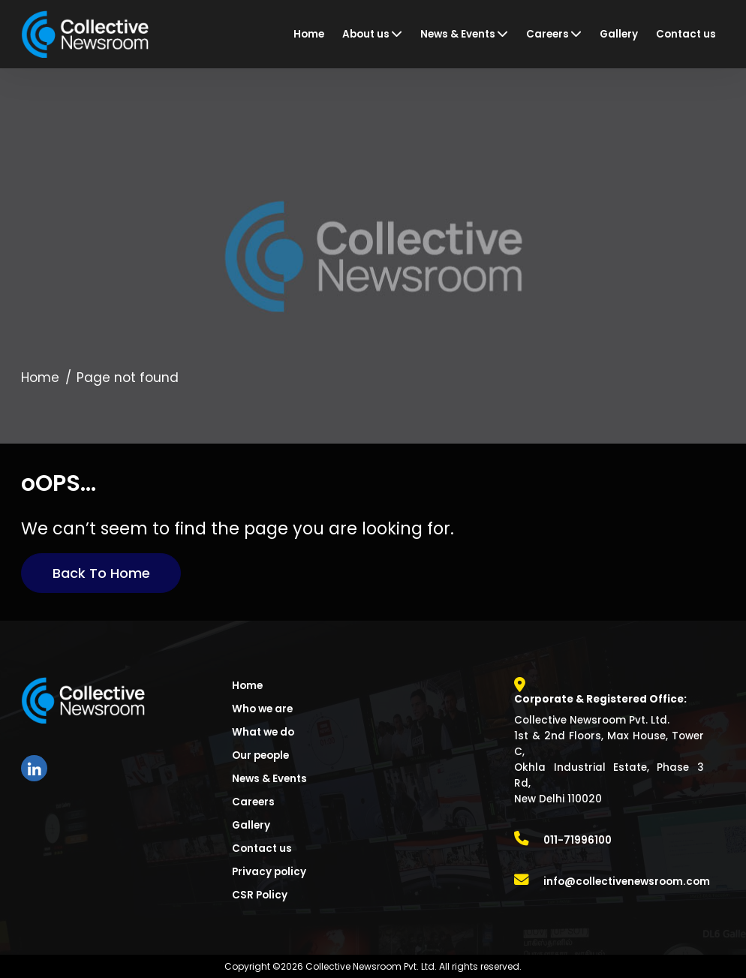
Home (40, 378)
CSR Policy (259, 895)
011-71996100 (577, 840)
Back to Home (101, 573)
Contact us (262, 848)
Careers (253, 802)
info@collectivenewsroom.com (626, 881)
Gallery (251, 825)
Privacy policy (269, 872)
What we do (263, 732)
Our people (260, 755)
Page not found (128, 378)
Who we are (262, 709)
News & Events (269, 779)
